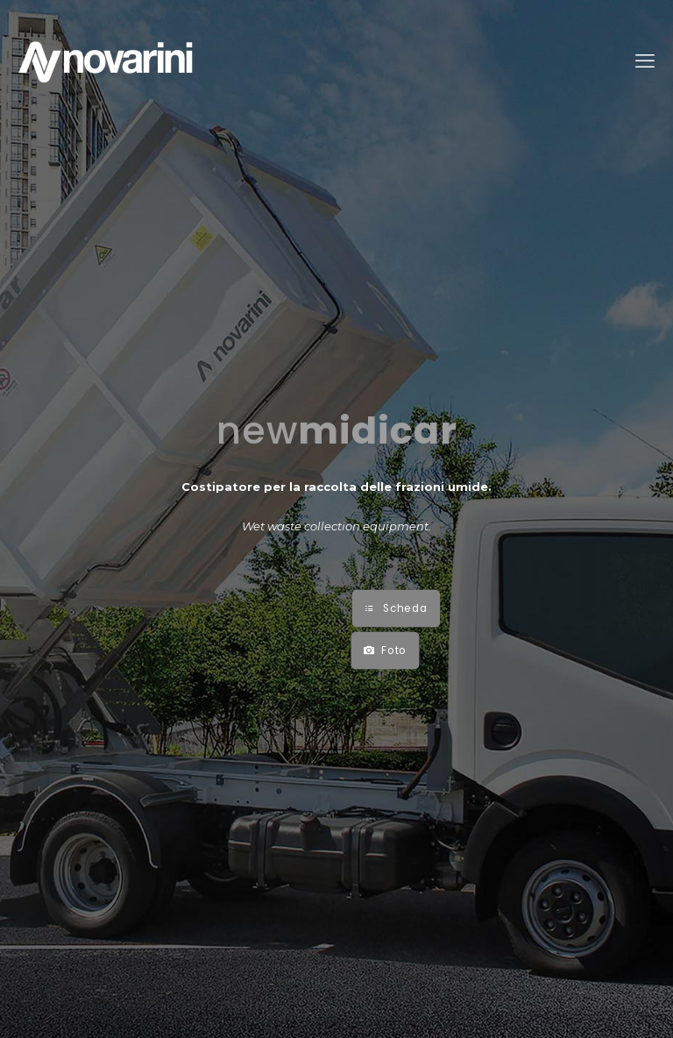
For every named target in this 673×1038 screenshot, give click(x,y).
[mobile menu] (645, 61)
